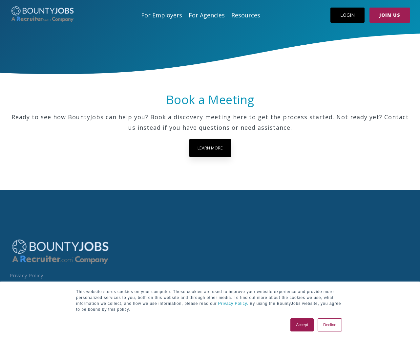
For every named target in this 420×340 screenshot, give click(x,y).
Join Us (389, 15)
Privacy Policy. (232, 303)
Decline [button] (329, 325)
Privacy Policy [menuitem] (26, 275)
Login (347, 15)
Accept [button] (302, 325)
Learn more (210, 148)
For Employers (161, 15)
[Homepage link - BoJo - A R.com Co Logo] (60, 263)
